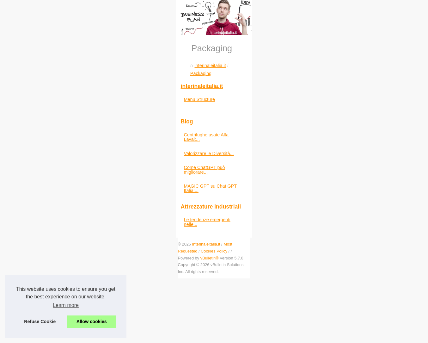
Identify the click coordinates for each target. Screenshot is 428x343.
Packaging (78, 218)
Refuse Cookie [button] (40, 321)
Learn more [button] (66, 305)
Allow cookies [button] (91, 321)
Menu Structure (332, 196)
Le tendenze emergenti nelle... (347, 302)
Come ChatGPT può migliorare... (350, 259)
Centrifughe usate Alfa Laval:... (348, 231)
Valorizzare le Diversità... (342, 245)
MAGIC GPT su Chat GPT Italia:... (351, 273)
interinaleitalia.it (46, 218)
